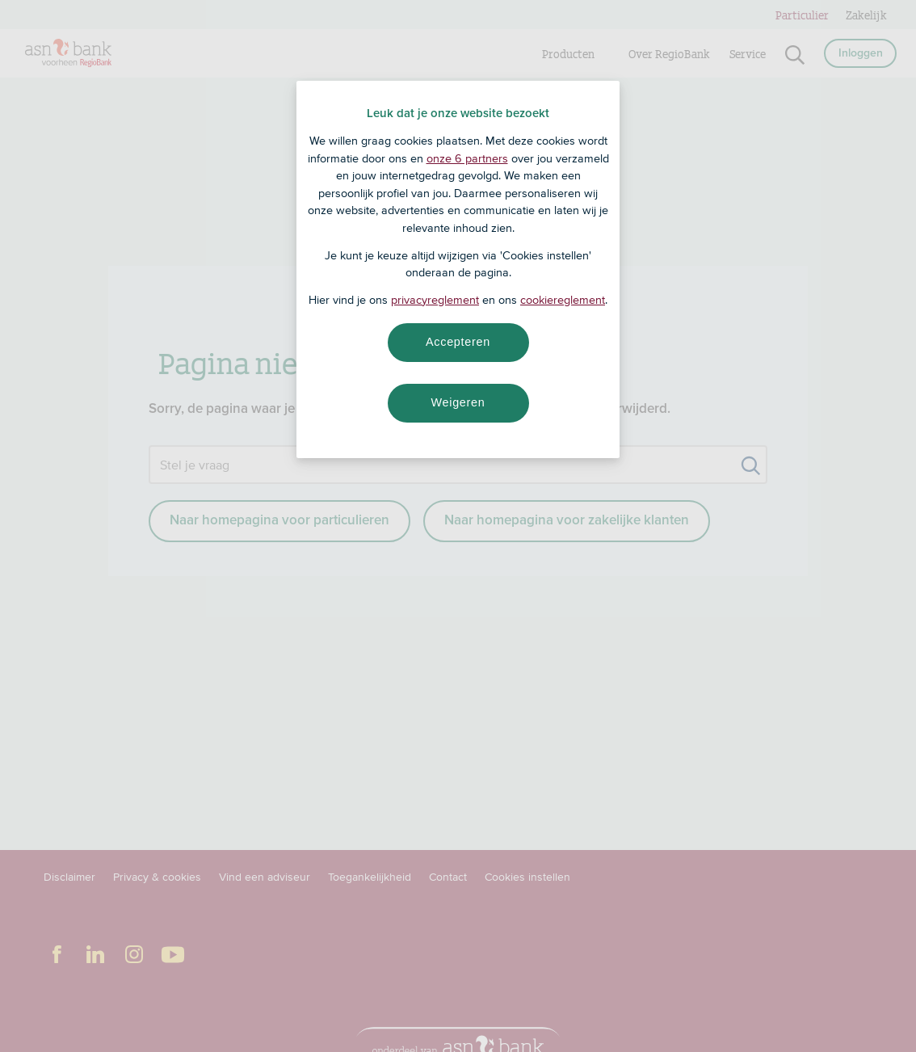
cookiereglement (562, 299)
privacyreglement (435, 299)
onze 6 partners (467, 158)
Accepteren (458, 341)
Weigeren (458, 402)
